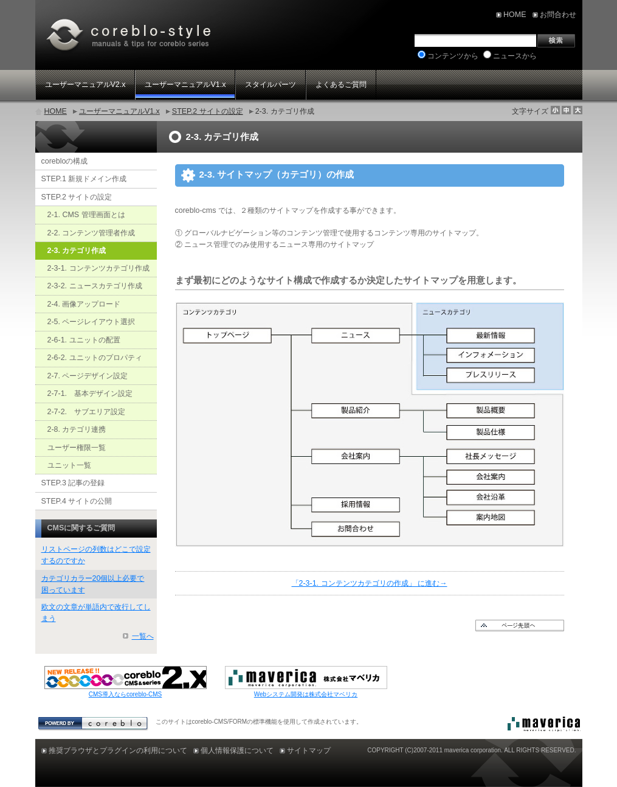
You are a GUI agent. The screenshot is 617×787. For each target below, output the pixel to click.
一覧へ (143, 636)
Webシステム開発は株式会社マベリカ (305, 694)
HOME (55, 111)
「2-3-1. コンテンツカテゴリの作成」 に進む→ (369, 583)
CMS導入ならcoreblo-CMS (125, 694)
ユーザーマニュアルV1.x (119, 111)
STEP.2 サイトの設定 (207, 111)
